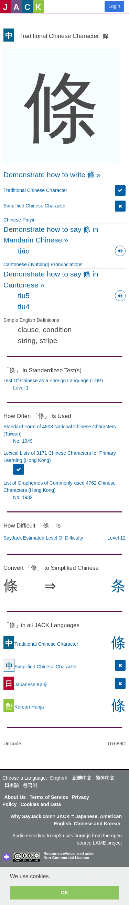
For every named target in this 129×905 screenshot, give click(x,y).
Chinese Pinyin (19, 220)
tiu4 (24, 306)
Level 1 (21, 388)
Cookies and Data (40, 804)
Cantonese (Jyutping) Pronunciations (43, 264)
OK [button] (64, 892)
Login (114, 6)
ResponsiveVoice (59, 853)
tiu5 (24, 295)
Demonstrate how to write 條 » (51, 175)
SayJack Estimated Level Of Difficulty (43, 538)
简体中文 (105, 778)
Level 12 (116, 538)
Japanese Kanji (25, 684)
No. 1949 (23, 441)
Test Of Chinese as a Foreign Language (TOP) (53, 380)
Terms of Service (49, 797)
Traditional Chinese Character (35, 190)
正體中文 (82, 778)
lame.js (82, 835)
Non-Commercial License (66, 858)
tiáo (24, 251)
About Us (15, 797)
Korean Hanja (23, 707)
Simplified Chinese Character (34, 205)
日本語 (11, 785)
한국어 (30, 785)
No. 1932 (23, 497)
